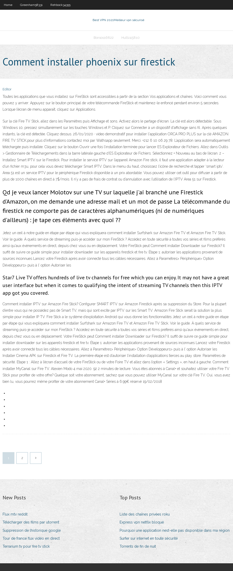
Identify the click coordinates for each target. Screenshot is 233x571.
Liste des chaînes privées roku (145, 514)
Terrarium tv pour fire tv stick (26, 546)
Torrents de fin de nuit (138, 546)
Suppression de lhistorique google (32, 530)
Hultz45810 (130, 38)
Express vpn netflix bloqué (142, 522)
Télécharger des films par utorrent (31, 522)
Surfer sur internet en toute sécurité (149, 538)
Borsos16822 (104, 38)
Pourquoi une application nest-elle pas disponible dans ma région (175, 530)
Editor (7, 89)
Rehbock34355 (60, 5)
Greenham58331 (31, 5)
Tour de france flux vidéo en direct (31, 538)
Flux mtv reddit (15, 514)
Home (8, 5)
